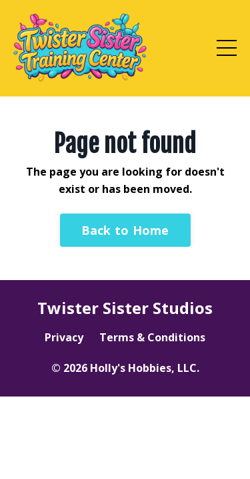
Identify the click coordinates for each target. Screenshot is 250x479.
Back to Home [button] (125, 230)
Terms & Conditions (152, 337)
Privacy (64, 337)
